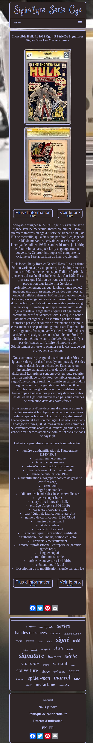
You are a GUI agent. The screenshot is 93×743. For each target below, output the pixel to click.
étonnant (20, 679)
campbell (45, 649)
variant (60, 663)
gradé (70, 649)
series (63, 626)
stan (58, 647)
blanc (49, 641)
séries (46, 665)
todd (76, 640)
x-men (31, 626)
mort (19, 641)
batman (54, 657)
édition (74, 671)
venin (30, 641)
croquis (34, 650)
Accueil (47, 700)
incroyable (46, 627)
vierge (46, 671)
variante (30, 663)
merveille (64, 685)
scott (40, 641)
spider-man (39, 678)
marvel (62, 677)
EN (44, 728)
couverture (27, 670)
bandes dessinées (31, 632)
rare (77, 679)
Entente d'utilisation (47, 721)
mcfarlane (45, 684)
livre (29, 685)
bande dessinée (72, 633)
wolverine (59, 671)
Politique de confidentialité (48, 714)
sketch (25, 650)
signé (62, 639)
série (71, 655)
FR (51, 728)
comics (55, 633)
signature (31, 655)
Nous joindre (48, 707)
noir (73, 665)
